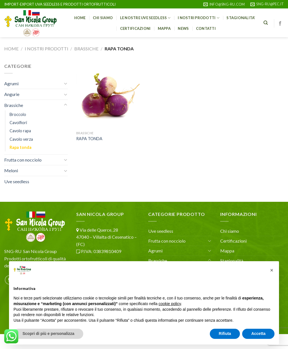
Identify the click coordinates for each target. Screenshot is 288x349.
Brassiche (86, 48)
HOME (80, 17)
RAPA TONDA (89, 138)
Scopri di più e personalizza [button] (48, 333)
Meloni (11, 170)
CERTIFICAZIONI (135, 28)
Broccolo (18, 114)
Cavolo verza (21, 139)
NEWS (183, 28)
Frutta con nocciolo (23, 159)
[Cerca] (266, 22)
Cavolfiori (18, 122)
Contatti (206, 28)
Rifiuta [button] (225, 333)
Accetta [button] (258, 333)
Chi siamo (103, 17)
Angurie (11, 94)
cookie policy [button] (170, 303)
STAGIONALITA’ (240, 17)
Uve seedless (16, 181)
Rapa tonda (21, 147)
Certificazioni (233, 240)
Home (11, 48)
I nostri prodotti (198, 18)
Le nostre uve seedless (145, 18)
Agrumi (11, 83)
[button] (271, 270)
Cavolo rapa (20, 130)
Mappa (164, 28)
